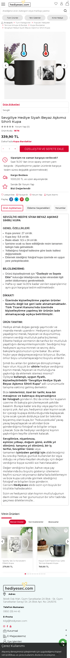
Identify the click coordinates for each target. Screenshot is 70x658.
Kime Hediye (57, 18)
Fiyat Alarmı (51, 194)
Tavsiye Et (22, 194)
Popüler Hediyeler (42, 22)
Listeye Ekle (7, 194)
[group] (35, 65)
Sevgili (6, 110)
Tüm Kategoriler (23, 22)
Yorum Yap (36, 194)
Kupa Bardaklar (37, 25)
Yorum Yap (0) (22, 126)
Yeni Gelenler (35, 18)
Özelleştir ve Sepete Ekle (44, 149)
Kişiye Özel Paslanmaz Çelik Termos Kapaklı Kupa (52, 562)
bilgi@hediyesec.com (15, 620)
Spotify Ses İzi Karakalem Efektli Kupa (14, 562)
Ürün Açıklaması (12, 208)
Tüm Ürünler (12, 18)
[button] (6, 65)
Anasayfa (7, 22)
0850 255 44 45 (11, 611)
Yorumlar (60, 208)
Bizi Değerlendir (21, 188)
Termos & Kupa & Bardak (15, 25)
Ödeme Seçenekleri (38, 208)
